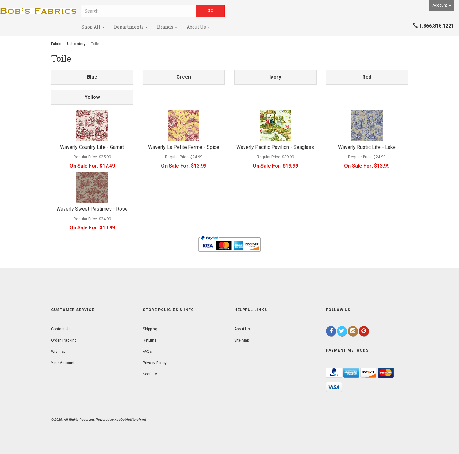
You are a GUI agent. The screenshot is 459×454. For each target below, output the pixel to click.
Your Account (63, 363)
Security (150, 374)
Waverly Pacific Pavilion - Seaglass (275, 147)
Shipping (150, 329)
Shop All (93, 27)
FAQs (147, 351)
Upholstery (76, 44)
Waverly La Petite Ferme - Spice (183, 147)
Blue (92, 77)
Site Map (241, 340)
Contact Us (60, 329)
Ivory (275, 77)
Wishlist (58, 351)
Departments (131, 27)
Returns (150, 340)
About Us (198, 27)
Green (183, 77)
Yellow (92, 97)
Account (441, 5)
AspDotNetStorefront (130, 420)
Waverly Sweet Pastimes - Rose (92, 209)
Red (366, 77)
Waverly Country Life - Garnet (92, 147)
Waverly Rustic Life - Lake (367, 147)
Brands (167, 27)
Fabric (56, 44)
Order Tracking (64, 340)
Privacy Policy (155, 363)
